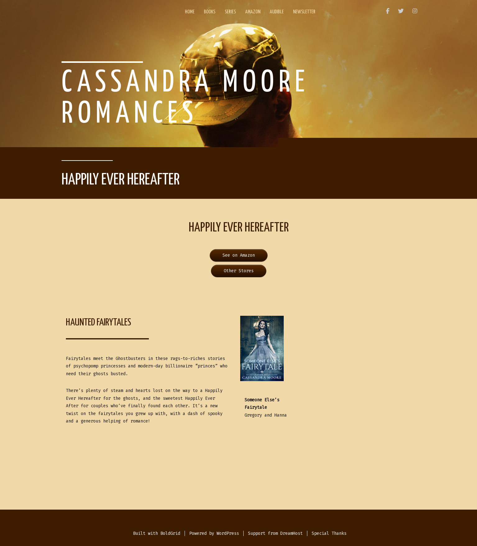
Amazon (252, 12)
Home (190, 12)
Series (230, 12)
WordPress (228, 533)
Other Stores (239, 270)
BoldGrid (170, 533)
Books (209, 12)
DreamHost (291, 533)
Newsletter (304, 12)
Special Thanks (329, 533)
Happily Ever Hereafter (121, 180)
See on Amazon (238, 255)
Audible (277, 12)
